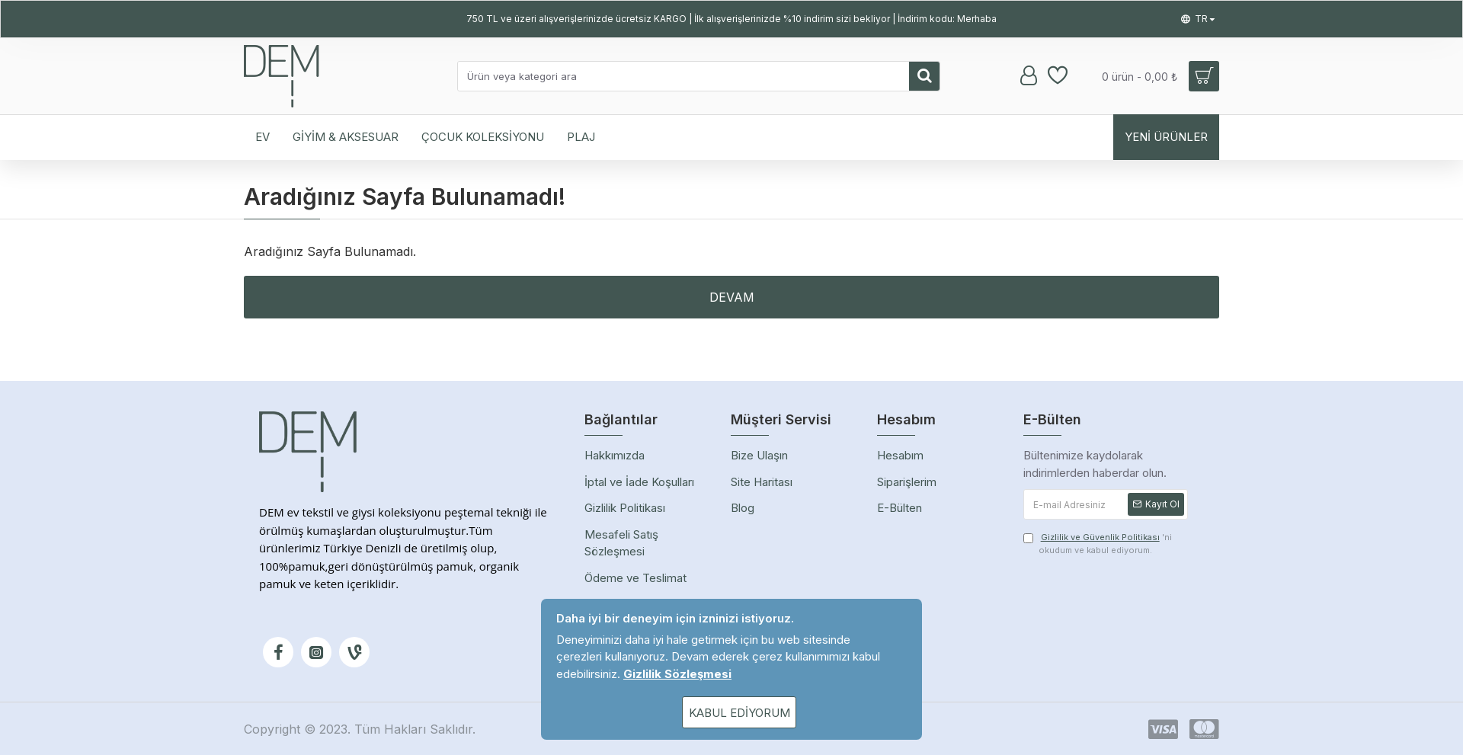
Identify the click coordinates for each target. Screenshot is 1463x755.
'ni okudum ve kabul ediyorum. (1097, 543)
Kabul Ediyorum (739, 712)
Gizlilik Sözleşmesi (677, 674)
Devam (731, 297)
